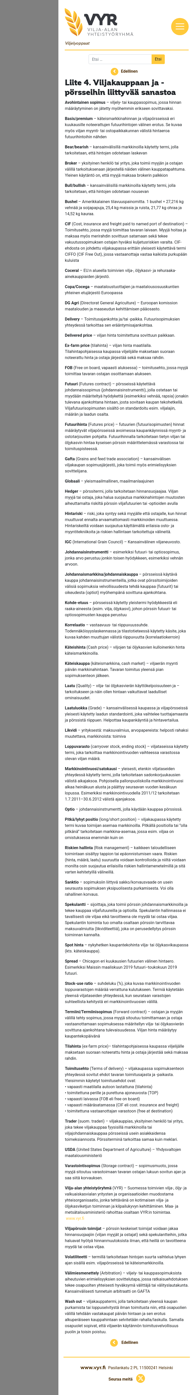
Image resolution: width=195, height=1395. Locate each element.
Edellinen (129, 71)
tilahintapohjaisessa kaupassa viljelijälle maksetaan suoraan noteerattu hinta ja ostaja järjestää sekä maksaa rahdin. (126, 1052)
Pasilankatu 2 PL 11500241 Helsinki (140, 1367)
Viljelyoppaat (77, 43)
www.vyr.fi (75, 1218)
